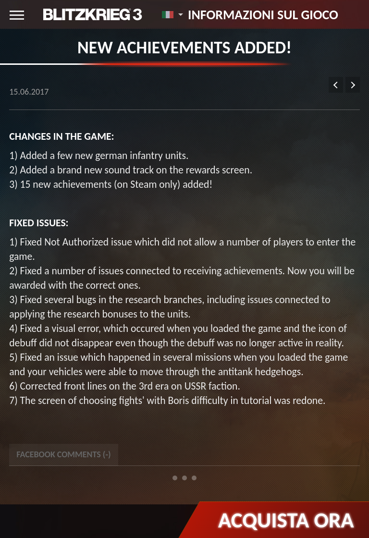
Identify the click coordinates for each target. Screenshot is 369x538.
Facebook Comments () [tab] (63, 454)
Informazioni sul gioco (263, 14)
